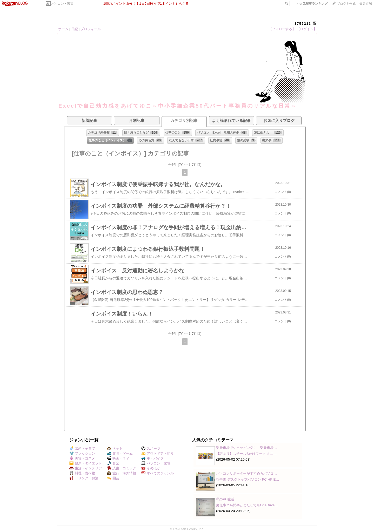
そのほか (150, 468)
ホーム (63, 29)
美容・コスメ (82, 458)
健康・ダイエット (85, 463)
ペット (115, 448)
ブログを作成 (346, 3)
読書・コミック (121, 468)
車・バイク (152, 458)
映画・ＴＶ (118, 458)
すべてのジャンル (157, 473)
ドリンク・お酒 (83, 478)
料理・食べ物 (82, 473)
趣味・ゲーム (120, 453)
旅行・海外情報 (121, 473)
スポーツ (150, 448)
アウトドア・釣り (157, 453)
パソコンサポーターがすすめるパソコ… (246, 473)
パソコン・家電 (62, 3)
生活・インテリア (85, 468)
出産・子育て (82, 448)
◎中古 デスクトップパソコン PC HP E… (247, 479)
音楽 (113, 463)
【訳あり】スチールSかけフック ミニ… (246, 454)
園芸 (113, 478)
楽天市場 (365, 3)
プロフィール (91, 29)
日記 (74, 29)
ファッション (82, 453)
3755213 (303, 23)
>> (312, 3)
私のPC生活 (225, 499)
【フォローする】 (282, 29)
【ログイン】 (307, 29)
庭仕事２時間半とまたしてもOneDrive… (247, 505)
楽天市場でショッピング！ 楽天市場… (246, 448)
